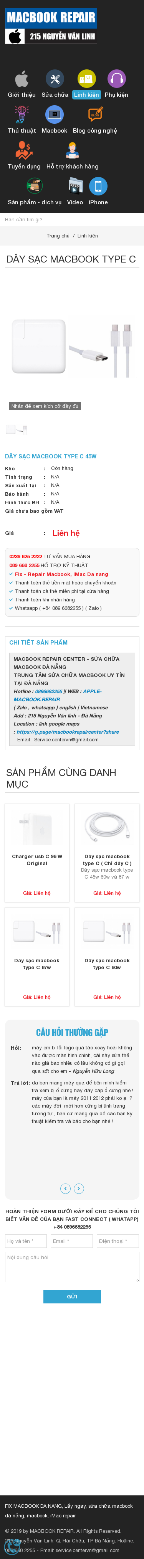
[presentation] (65, 1189)
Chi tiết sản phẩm (38, 642)
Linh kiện (88, 236)
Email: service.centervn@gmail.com (79, 1550)
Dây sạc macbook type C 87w (37, 963)
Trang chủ (58, 236)
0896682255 (48, 691)
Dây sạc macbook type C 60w (107, 963)
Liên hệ (66, 532)
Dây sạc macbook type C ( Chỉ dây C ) (107, 859)
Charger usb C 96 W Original (37, 859)
